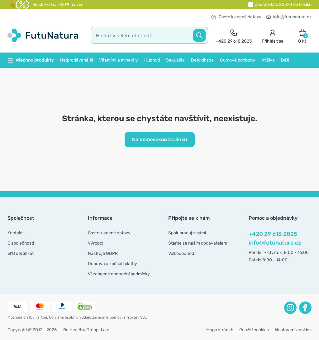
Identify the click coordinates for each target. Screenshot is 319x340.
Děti (285, 60)
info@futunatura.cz (289, 17)
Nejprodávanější (76, 60)
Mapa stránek (219, 330)
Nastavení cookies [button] (293, 330)
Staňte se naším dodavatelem (197, 243)
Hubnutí (152, 60)
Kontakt (15, 233)
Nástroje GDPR (103, 253)
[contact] (234, 35)
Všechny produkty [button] (30, 60)
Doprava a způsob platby (112, 263)
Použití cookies (254, 330)
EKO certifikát (20, 253)
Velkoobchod (181, 253)
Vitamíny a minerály (118, 60)
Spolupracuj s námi (187, 233)
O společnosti (20, 243)
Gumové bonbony (237, 60)
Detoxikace (202, 60)
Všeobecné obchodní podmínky (119, 274)
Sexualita (175, 60)
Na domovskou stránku (159, 139)
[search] (149, 35)
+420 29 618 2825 (273, 234)
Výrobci (95, 243)
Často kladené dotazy (236, 17)
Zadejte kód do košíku (283, 4)
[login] (272, 35)
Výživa (268, 60)
